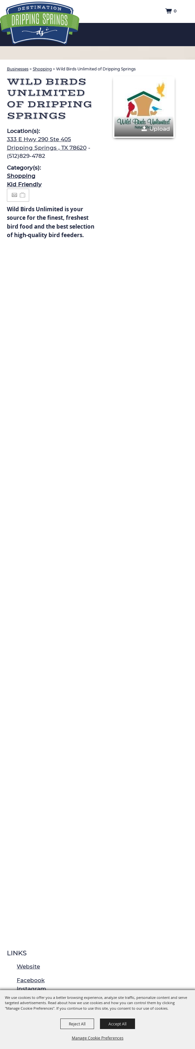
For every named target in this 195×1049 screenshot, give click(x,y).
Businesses (18, 68)
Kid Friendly (24, 184)
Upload (159, 128)
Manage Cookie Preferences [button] (98, 1037)
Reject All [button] (77, 1023)
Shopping (42, 68)
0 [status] (175, 10)
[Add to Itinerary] (23, 195)
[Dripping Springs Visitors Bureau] (39, 23)
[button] (144, 107)
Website (28, 966)
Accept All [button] (117, 1023)
